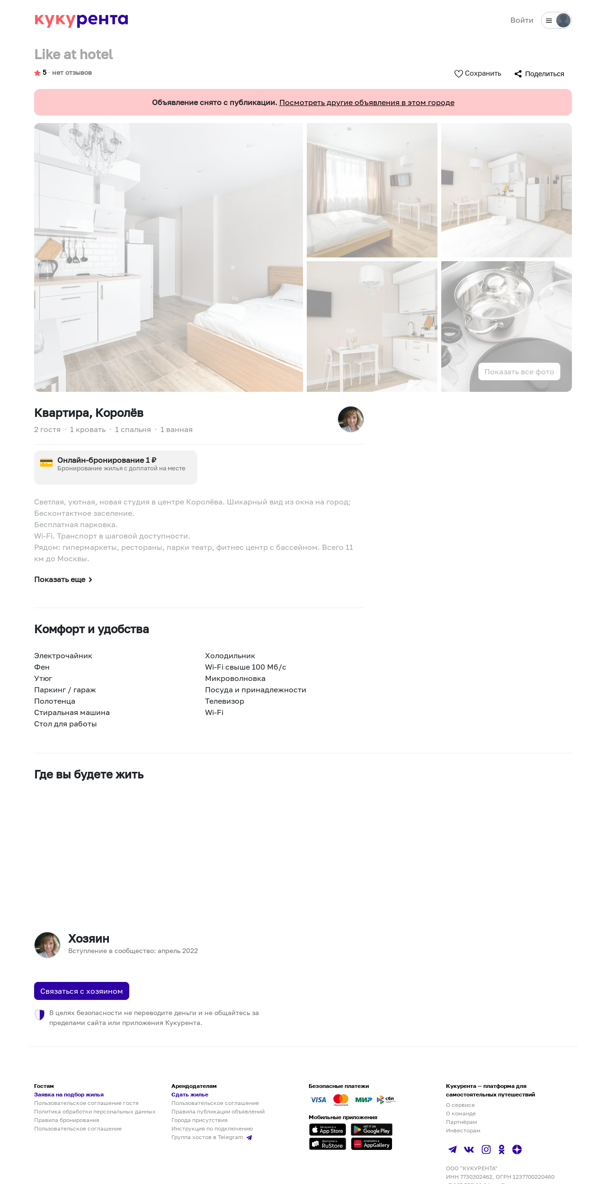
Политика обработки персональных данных (95, 1111)
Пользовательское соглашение (78, 1128)
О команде (461, 1113)
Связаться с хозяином (81, 991)
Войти (522, 20)
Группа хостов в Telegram (212, 1136)
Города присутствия (199, 1119)
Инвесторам (463, 1130)
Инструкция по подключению (212, 1128)
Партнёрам (461, 1121)
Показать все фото (519, 371)
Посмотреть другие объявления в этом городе (366, 102)
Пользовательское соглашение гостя (86, 1102)
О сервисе (460, 1104)
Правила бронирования (66, 1119)
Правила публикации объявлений (218, 1111)
